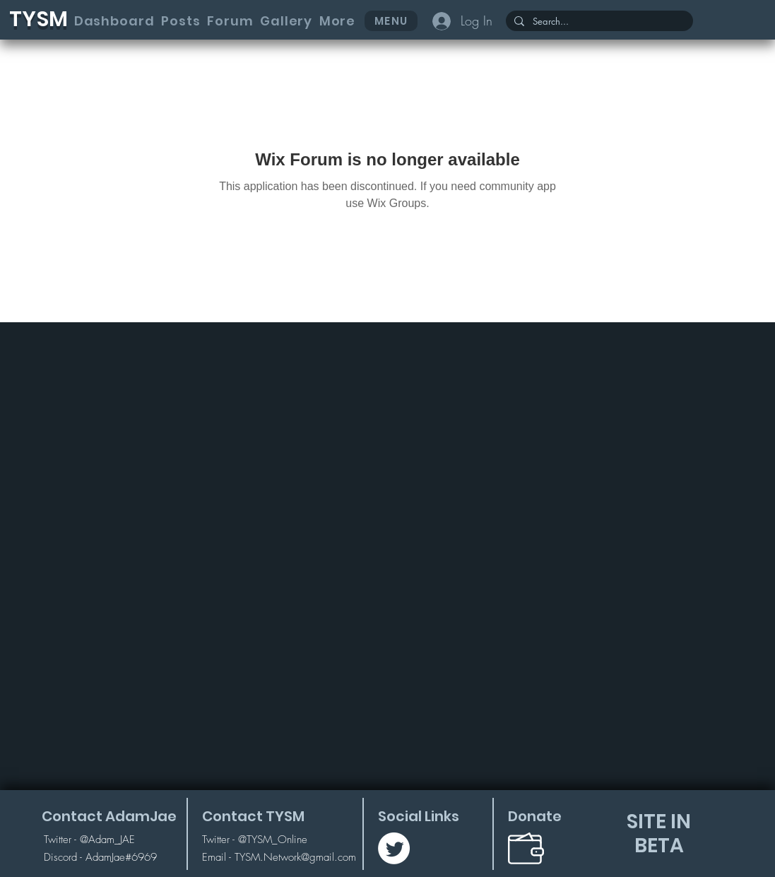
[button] (337, 21)
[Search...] (598, 22)
